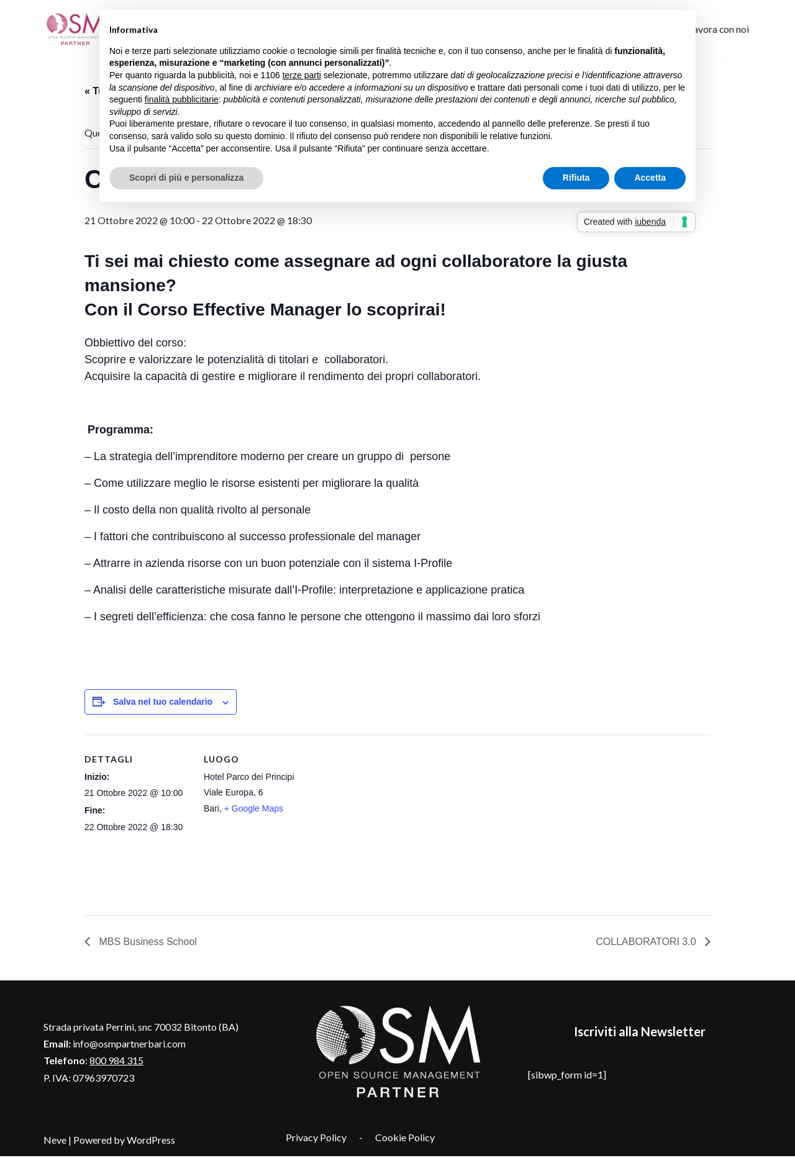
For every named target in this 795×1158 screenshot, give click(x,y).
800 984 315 (116, 1063)
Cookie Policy (405, 1140)
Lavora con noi (718, 29)
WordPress (151, 1142)
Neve (54, 1142)
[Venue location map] (388, 821)
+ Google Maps (253, 810)
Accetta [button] (650, 178)
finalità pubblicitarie (182, 99)
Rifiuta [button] (576, 178)
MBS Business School (146, 944)
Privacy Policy (316, 1140)
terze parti (302, 75)
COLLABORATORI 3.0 (647, 944)
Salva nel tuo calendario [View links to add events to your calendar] (162, 703)
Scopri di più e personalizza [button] (186, 178)
